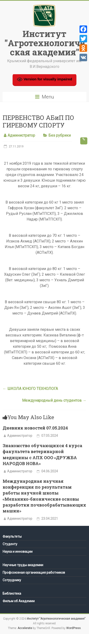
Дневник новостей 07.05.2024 (35, 428)
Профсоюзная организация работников (34, 572)
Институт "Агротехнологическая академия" (45, 43)
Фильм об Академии (19, 601)
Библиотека (12, 593)
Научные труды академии (23, 565)
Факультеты (12, 536)
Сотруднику (12, 580)
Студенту (10, 544)
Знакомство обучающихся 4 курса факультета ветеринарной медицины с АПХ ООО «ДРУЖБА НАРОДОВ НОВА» (42, 454)
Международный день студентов (54, 400)
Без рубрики (59, 135)
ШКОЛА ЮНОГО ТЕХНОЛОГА (30, 388)
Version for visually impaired (44, 79)
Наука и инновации (18, 551)
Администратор (21, 135)
